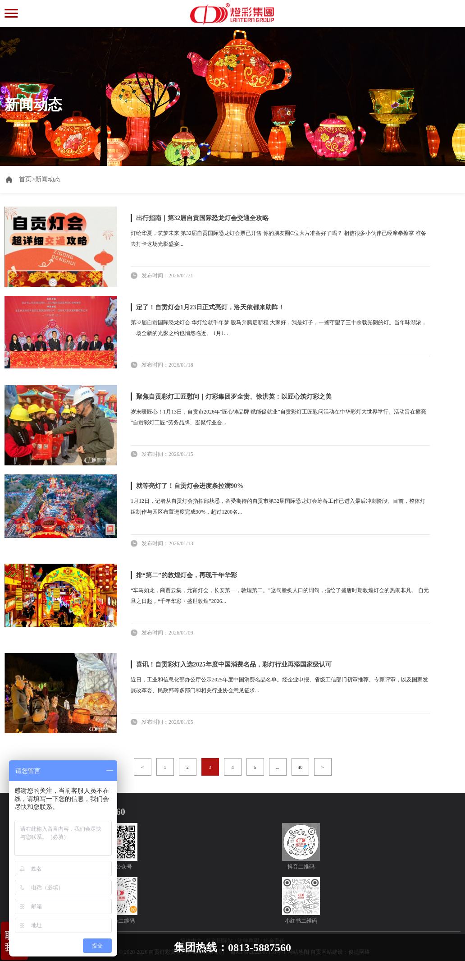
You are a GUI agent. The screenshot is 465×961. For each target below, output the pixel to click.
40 (300, 767)
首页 (27, 179)
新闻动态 (47, 179)
